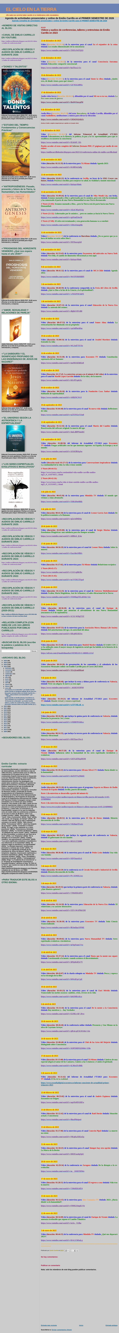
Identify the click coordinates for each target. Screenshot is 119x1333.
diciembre (8, 668)
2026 (5, 660)
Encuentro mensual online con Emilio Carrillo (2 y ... (20, 693)
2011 (5, 727)
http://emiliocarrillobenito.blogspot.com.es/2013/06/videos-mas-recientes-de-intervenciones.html (19, 615)
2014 (5, 721)
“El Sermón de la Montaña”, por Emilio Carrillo (19, 701)
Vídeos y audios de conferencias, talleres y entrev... (20, 702)
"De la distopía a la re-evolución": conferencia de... (20, 699)
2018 (5, 714)
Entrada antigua (111, 1325)
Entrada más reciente (49, 1325)
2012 (5, 725)
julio (6, 677)
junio (7, 679)
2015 (5, 720)
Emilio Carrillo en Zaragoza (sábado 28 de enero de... (21, 691)
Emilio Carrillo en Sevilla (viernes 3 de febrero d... (20, 697)
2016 (5, 718)
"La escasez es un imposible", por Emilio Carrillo (20, 689)
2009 (5, 731)
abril (6, 682)
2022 (5, 706)
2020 (5, 710)
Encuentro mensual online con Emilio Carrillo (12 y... (21, 704)
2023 (5, 666)
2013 (5, 723)
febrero (7, 686)
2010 (5, 729)
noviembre (8, 670)
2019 (5, 712)
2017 (5, 716)
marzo (7, 684)
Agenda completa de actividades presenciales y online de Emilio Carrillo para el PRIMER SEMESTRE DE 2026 (59, 21)
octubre (7, 672)
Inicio (81, 1325)
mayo (7, 681)
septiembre (9, 673)
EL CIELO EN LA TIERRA (31, 9)
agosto (7, 675)
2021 (5, 708)
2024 (5, 664)
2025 (5, 662)
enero (7, 688)
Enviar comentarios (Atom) (62, 1330)
